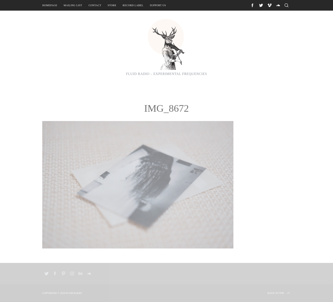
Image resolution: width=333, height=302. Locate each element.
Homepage (49, 5)
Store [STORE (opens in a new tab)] (112, 5)
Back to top (279, 293)
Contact (95, 5)
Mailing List (72, 5)
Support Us (158, 5)
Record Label (133, 5)
